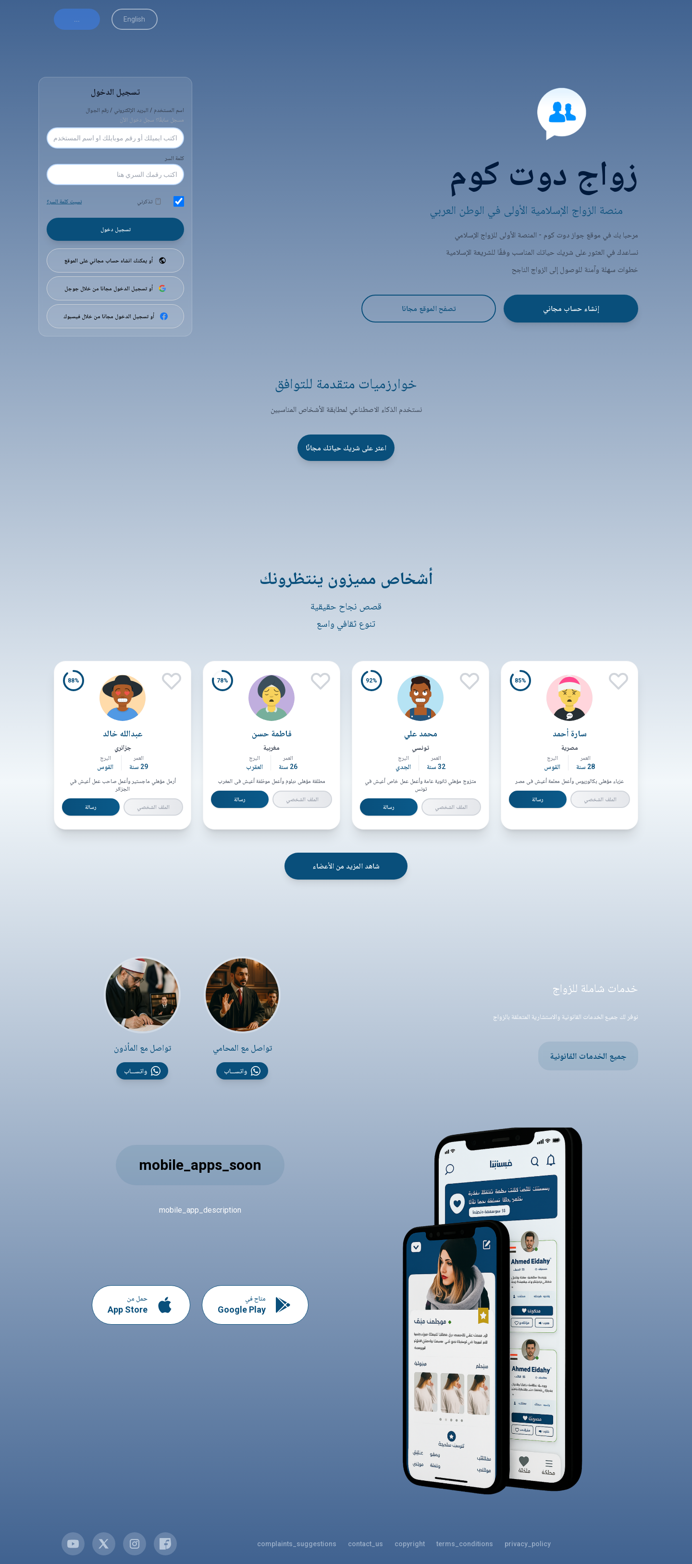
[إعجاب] (618, 681)
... (77, 19)
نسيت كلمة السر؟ (64, 201)
